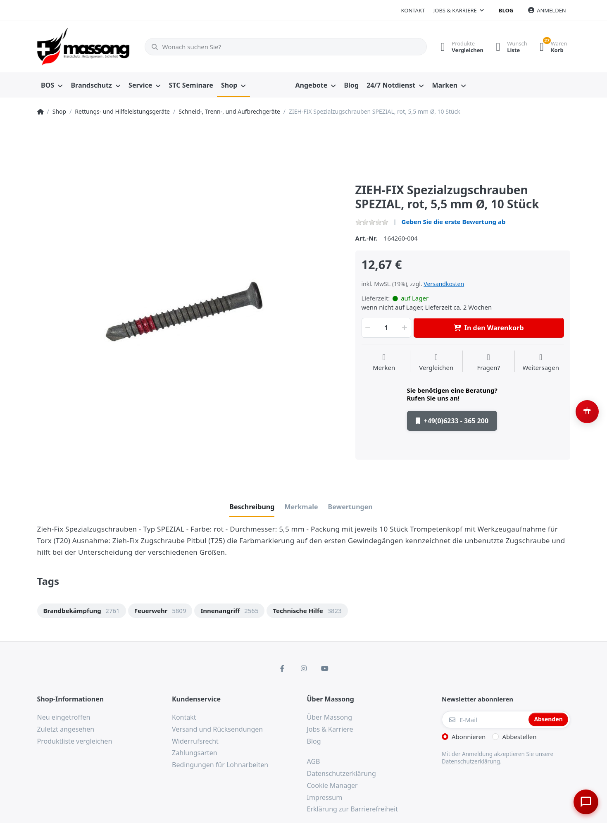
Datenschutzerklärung (471, 761)
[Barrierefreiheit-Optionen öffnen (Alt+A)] (587, 411)
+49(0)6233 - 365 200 (452, 420)
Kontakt (413, 10)
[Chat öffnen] (584, 800)
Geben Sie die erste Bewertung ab (454, 221)
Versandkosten (444, 284)
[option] (190, 322)
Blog (506, 10)
